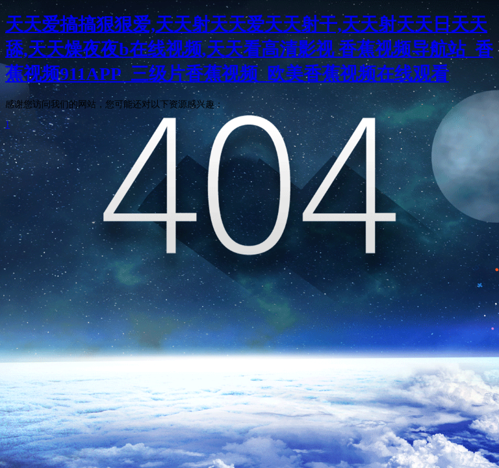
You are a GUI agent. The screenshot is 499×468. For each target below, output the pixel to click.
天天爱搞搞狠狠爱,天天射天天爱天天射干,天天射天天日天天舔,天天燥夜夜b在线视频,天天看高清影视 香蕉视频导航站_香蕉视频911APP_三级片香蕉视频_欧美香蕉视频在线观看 (249, 49)
